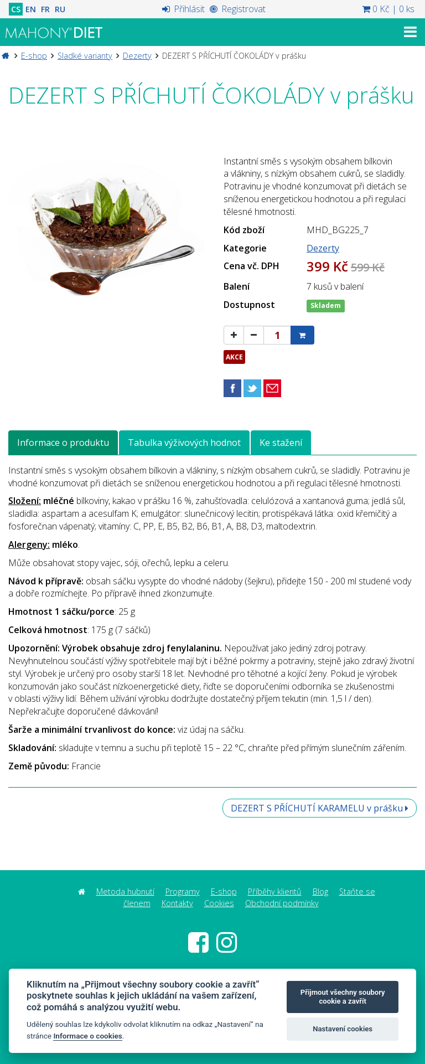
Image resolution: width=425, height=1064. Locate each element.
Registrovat (238, 9)
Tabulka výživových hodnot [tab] (184, 442)
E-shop (34, 55)
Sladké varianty (85, 55)
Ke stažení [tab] (281, 442)
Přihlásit (183, 9)
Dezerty (137, 55)
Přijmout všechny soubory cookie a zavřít (342, 996)
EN (30, 9)
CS (15, 9)
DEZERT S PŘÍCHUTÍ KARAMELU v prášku (319, 808)
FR (45, 9)
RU (60, 9)
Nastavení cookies (342, 1029)
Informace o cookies (87, 1035)
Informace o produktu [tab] (63, 442)
